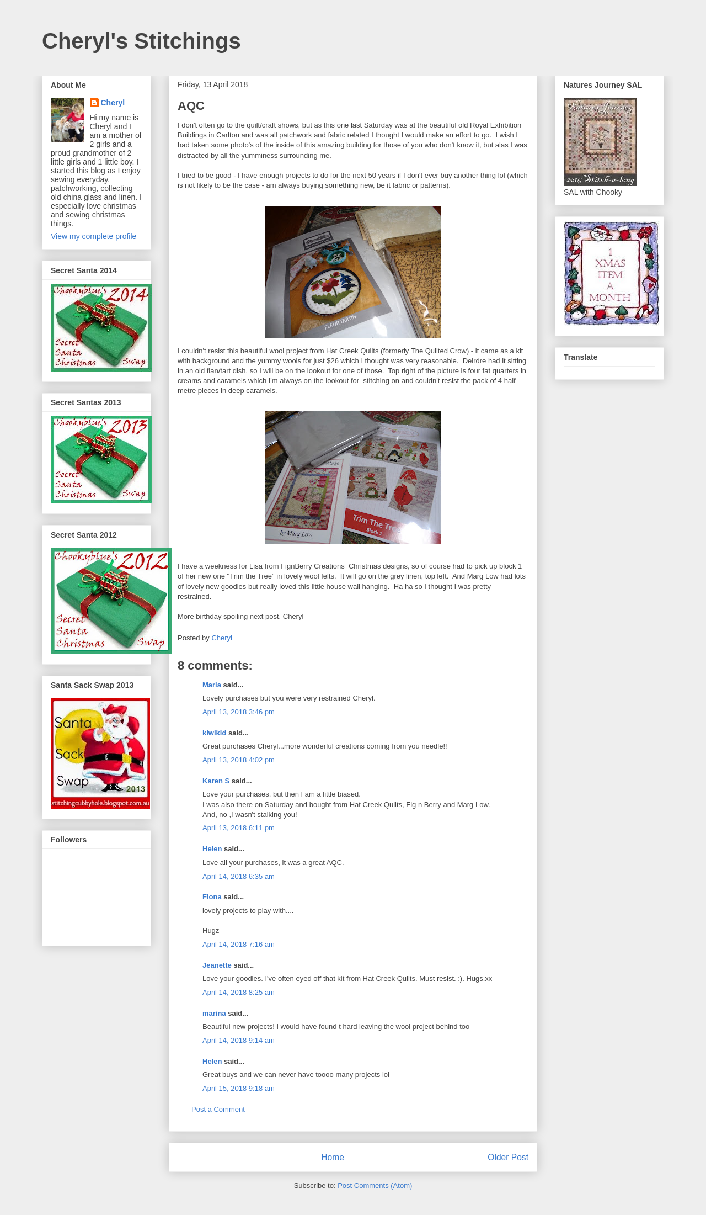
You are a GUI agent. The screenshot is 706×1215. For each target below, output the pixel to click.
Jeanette (217, 965)
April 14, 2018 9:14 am (238, 1040)
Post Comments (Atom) (375, 1185)
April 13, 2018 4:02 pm (238, 760)
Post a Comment (218, 1109)
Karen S (215, 781)
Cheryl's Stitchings (141, 41)
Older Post (508, 1157)
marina (214, 1013)
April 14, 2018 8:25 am (238, 992)
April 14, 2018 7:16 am (238, 944)
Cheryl (113, 102)
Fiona (212, 897)
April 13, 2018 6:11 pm (238, 828)
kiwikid (214, 733)
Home (332, 1157)
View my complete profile (93, 236)
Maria (211, 685)
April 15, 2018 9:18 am (238, 1088)
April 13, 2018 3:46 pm (238, 712)
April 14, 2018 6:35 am (238, 876)
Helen (213, 849)
